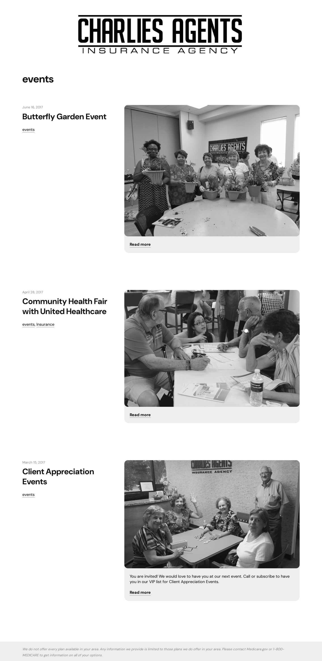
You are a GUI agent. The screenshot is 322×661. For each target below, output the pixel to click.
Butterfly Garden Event (64, 116)
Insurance (45, 324)
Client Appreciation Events (58, 476)
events (28, 129)
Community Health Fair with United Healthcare (64, 306)
